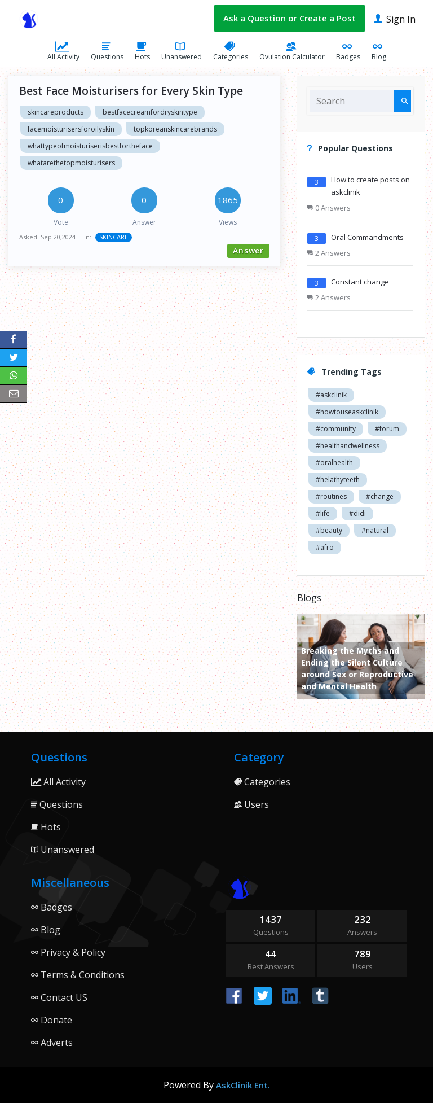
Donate (51, 1020)
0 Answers (329, 208)
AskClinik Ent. (243, 1085)
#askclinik (331, 395)
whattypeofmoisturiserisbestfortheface (90, 146)
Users (251, 804)
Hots (142, 51)
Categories (230, 51)
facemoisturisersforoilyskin (71, 129)
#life (323, 513)
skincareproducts (55, 112)
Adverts (52, 1042)
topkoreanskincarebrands (175, 129)
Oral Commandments (367, 237)
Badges (348, 51)
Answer (248, 250)
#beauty (329, 530)
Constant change (360, 282)
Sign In (395, 18)
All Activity (63, 51)
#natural (374, 530)
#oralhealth (334, 462)
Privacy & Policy (68, 952)
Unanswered (181, 51)
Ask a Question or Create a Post (289, 18)
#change (380, 496)
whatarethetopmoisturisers (71, 163)
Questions (107, 51)
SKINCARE (113, 237)
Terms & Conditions (78, 975)
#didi (357, 513)
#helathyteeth (338, 479)
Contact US (59, 997)
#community (336, 429)
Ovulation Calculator (292, 51)
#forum (387, 429)
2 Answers (329, 253)
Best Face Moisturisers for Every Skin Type (131, 91)
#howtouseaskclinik (347, 412)
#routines (331, 496)
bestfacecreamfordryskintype (150, 112)
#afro (325, 547)
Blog (379, 51)
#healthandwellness (347, 445)
